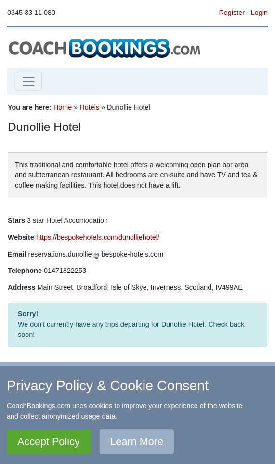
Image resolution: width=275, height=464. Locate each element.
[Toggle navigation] (28, 81)
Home (62, 107)
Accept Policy (48, 442)
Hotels (89, 107)
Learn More (136, 442)
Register (232, 12)
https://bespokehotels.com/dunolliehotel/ (97, 237)
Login (259, 12)
